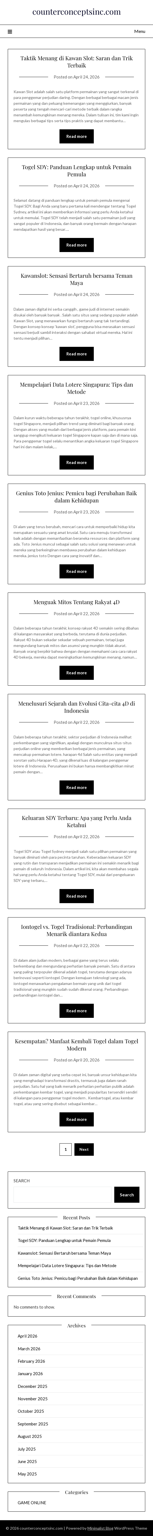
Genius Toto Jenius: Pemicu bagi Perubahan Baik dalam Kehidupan (76, 496)
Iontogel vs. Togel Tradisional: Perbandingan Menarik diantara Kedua (76, 930)
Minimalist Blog (100, 1528)
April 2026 (27, 1335)
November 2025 (33, 1398)
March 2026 (29, 1348)
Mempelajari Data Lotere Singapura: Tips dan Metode (76, 388)
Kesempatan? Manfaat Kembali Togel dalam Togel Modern (76, 1044)
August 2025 (30, 1436)
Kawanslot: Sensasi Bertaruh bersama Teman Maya (77, 279)
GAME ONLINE (32, 1502)
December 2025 (32, 1386)
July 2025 (27, 1448)
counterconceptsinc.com (76, 11)
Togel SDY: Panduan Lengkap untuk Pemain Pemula (76, 170)
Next (84, 1149)
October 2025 (31, 1411)
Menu (139, 31)
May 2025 (27, 1473)
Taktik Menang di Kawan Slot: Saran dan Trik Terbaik (76, 61)
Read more (76, 136)
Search (22, 1180)
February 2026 (31, 1361)
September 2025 (33, 1423)
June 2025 (27, 1461)
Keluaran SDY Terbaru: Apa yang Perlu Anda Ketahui (76, 821)
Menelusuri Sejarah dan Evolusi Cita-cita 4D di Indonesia (76, 706)
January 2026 (30, 1373)
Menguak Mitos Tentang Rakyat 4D (76, 602)
